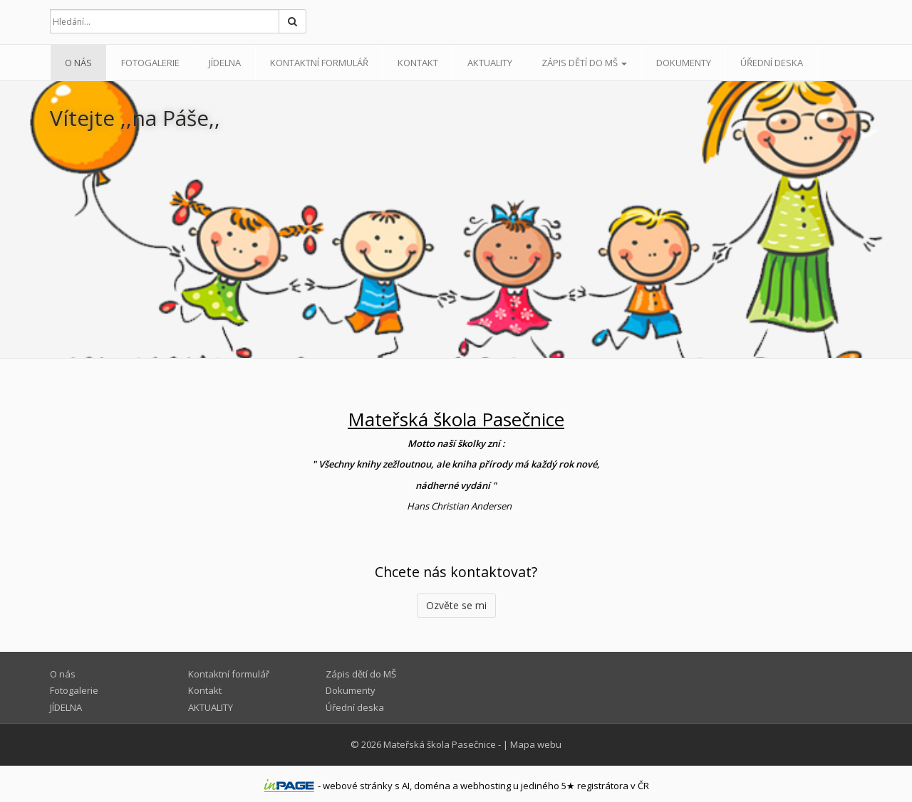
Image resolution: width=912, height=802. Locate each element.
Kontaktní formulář (319, 62)
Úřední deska (771, 62)
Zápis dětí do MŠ (584, 62)
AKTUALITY (489, 62)
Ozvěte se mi (456, 605)
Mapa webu (535, 744)
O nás (78, 62)
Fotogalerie (150, 62)
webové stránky (358, 785)
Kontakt (418, 62)
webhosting (485, 785)
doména (432, 785)
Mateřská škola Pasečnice (439, 744)
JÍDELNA (225, 62)
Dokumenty (683, 62)
